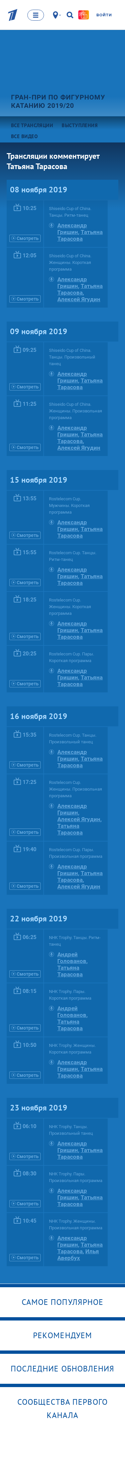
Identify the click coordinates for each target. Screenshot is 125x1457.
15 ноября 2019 (38, 480)
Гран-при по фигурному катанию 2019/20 (58, 101)
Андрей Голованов (71, 957)
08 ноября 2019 (38, 189)
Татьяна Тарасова (80, 235)
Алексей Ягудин (78, 299)
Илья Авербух (78, 1254)
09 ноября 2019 (38, 331)
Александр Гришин (72, 228)
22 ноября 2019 (38, 918)
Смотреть (25, 238)
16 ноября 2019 (38, 716)
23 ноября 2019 (38, 1107)
